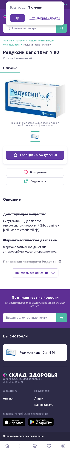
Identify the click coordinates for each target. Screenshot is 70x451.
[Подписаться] (61, 317)
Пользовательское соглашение (23, 436)
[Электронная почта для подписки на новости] (29, 317)
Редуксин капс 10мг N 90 (37, 352)
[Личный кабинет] (63, 446)
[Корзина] (35, 446)
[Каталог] (21, 446)
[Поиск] (29, 28)
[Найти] (61, 28)
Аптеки (8, 398)
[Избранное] (49, 446)
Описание (10, 68)
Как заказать (43, 404)
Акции (38, 398)
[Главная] (31, 374)
